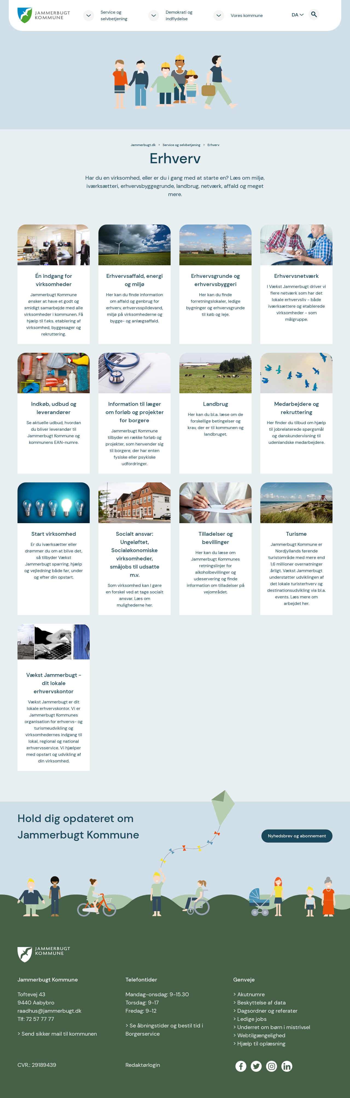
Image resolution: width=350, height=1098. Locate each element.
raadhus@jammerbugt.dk (49, 1010)
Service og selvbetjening (181, 145)
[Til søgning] (317, 14)
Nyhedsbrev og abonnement (297, 836)
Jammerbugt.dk (143, 145)
